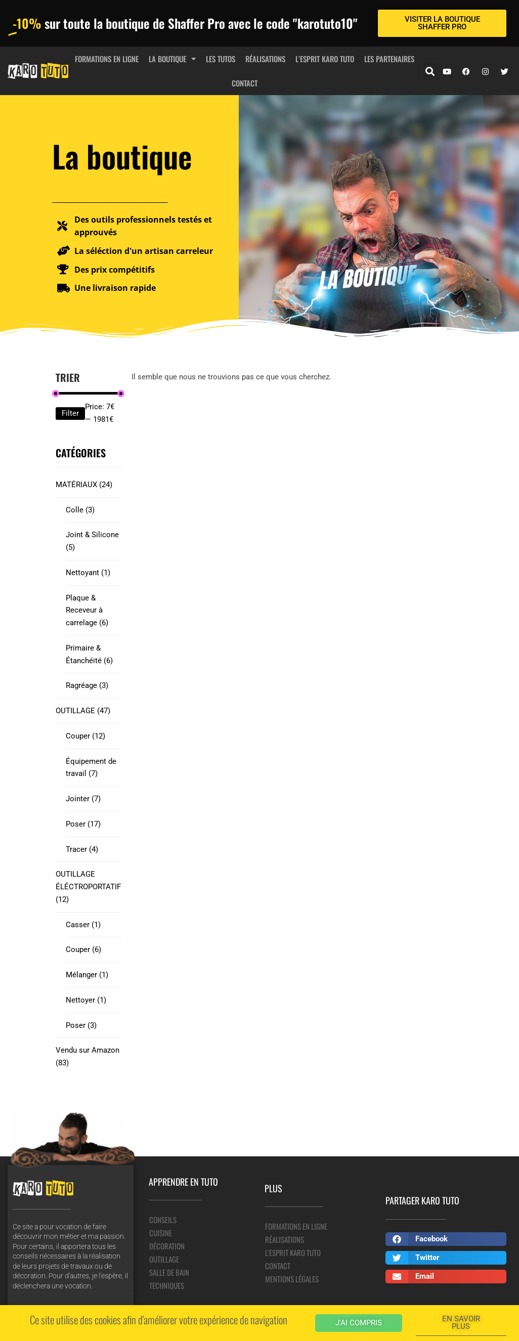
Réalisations (265, 58)
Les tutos (220, 58)
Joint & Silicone (92, 541)
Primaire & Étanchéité (89, 654)
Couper (85, 736)
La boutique (172, 59)
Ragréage (87, 685)
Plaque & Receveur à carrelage (87, 610)
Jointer (83, 798)
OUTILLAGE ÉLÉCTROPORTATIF (88, 887)
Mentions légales (292, 1278)
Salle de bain (169, 1272)
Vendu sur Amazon (87, 1056)
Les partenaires (389, 58)
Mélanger (87, 974)
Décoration (167, 1245)
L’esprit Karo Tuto (324, 58)
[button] (430, 71)
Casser (83, 924)
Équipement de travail (91, 767)
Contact (244, 83)
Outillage (164, 1259)
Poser (83, 824)
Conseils (163, 1219)
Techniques (166, 1285)
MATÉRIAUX (84, 484)
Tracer (82, 849)
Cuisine (160, 1232)
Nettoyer (86, 1000)
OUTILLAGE (83, 710)
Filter (70, 413)
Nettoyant (88, 572)
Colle (80, 509)
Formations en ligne (107, 58)
